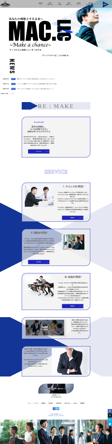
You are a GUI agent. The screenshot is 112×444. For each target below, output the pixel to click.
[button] (38, 151)
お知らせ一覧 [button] (4, 93)
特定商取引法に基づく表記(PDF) (56, 415)
